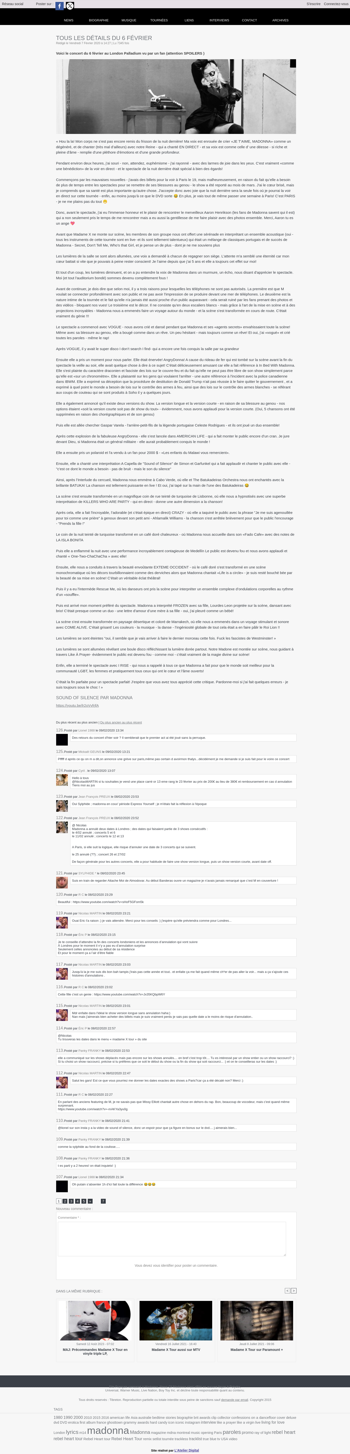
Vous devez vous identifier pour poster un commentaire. (176, 1266)
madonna (73, 1431)
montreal (144, 1434)
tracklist (149, 1439)
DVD (292, 1418)
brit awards (194, 1418)
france (84, 1424)
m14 (286, 1424)
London (264, 1424)
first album (71, 1424)
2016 (102, 1418)
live (232, 1424)
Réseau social (12, 4)
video (185, 1439)
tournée (123, 1439)
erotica (59, 1424)
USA (176, 1439)
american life (116, 1418)
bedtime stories (158, 1418)
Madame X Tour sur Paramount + (256, 1350)
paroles (190, 1433)
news (68, 20)
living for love (247, 1423)
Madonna (103, 1433)
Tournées (159, 20)
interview (186, 1424)
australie (140, 1418)
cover (268, 1418)
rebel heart (239, 1433)
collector (214, 1418)
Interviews (219, 20)
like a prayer (203, 1424)
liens (189, 20)
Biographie (99, 20)
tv (171, 1439)
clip (204, 1418)
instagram (171, 1424)
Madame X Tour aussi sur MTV (176, 1350)
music (155, 1434)
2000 (76, 1418)
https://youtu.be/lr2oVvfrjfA (77, 705)
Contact (249, 20)
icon (151, 1424)
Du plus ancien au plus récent (121, 722)
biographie (177, 1418)
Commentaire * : (69, 1218)
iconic (159, 1424)
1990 (67, 1418)
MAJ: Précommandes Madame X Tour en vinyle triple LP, (95, 1352)
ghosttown (97, 1424)
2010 (86, 1418)
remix (104, 1439)
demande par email (234, 1400)
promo (205, 1433)
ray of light (219, 1434)
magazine (121, 1434)
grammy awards (118, 1424)
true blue (162, 1439)
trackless (136, 1439)
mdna (133, 1434)
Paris (177, 1434)
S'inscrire (314, 4)
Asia (130, 1418)
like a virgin (221, 1424)
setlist (113, 1439)
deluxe (277, 1418)
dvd (286, 1418)
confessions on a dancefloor (242, 1418)
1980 (58, 1418)
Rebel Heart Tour (84, 1439)
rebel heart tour (264, 1433)
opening (167, 1434)
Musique (129, 20)
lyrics (276, 1423)
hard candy (139, 1424)
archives (280, 20)
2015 (94, 1418)
